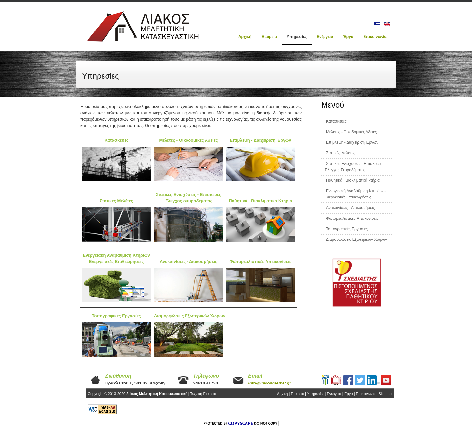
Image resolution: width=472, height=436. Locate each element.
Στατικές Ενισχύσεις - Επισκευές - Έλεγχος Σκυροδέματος (354, 166)
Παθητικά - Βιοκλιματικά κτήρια (353, 180)
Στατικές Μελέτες (340, 153)
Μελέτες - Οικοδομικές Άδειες (351, 132)
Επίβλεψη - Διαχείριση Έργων (352, 142)
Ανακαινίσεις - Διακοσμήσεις (350, 207)
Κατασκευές (336, 121)
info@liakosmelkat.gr (269, 383)
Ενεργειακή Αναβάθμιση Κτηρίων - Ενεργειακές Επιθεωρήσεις (355, 194)
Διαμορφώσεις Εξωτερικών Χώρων (356, 239)
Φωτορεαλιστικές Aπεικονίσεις (352, 218)
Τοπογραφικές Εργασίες (347, 229)
